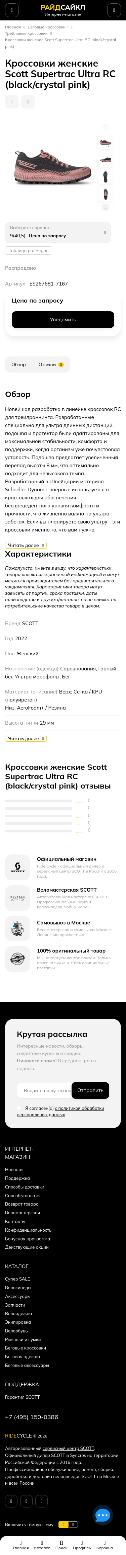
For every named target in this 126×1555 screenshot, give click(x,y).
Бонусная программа (27, 1238)
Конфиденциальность (28, 1230)
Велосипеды (18, 1287)
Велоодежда (18, 1313)
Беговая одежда (22, 1356)
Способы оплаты (22, 1195)
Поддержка (17, 1178)
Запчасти (15, 1305)
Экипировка (18, 1322)
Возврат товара (22, 1204)
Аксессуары (18, 1296)
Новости (14, 1169)
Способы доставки (24, 1187)
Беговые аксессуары (27, 1365)
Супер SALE (17, 1279)
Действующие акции (27, 1247)
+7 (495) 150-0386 (31, 1417)
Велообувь (16, 1330)
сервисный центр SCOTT (68, 1448)
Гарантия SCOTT (22, 1397)
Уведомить (63, 319)
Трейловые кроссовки (26, 33)
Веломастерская (22, 1212)
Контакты (15, 1221)
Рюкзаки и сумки (23, 1339)
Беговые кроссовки (47, 26)
